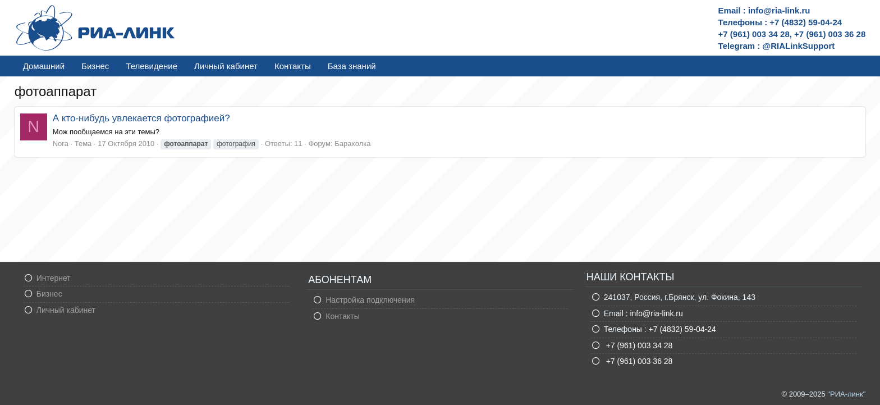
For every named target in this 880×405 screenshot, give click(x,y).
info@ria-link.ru (656, 313)
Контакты (292, 66)
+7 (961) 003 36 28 (638, 361)
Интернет (53, 278)
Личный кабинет (226, 66)
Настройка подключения (370, 299)
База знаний (352, 66)
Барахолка (352, 143)
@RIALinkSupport (799, 46)
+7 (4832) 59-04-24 (682, 329)
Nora (60, 143)
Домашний (44, 66)
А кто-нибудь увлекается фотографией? (141, 118)
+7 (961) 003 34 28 (638, 345)
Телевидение (151, 66)
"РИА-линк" (846, 394)
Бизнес (95, 66)
